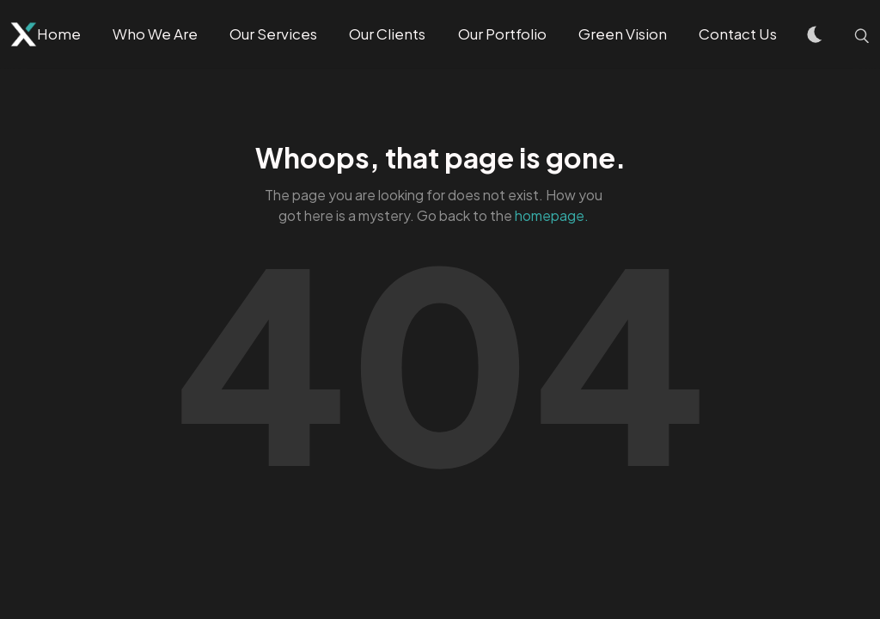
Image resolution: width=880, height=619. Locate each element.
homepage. (552, 215)
